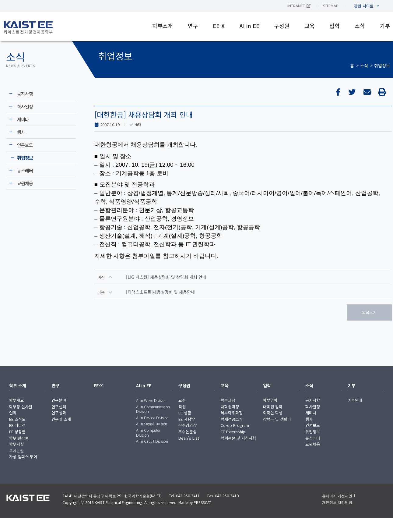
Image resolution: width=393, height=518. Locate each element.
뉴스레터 (25, 170)
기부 (385, 26)
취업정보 (382, 65)
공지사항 (25, 93)
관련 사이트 (366, 6)
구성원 (281, 26)
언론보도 (25, 145)
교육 (309, 26)
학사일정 (25, 106)
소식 (360, 26)
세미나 (23, 119)
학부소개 (162, 26)
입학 (334, 26)
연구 (193, 26)
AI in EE (249, 26)
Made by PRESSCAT (194, 502)
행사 (21, 132)
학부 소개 (17, 385)
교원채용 (25, 183)
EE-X (219, 26)
